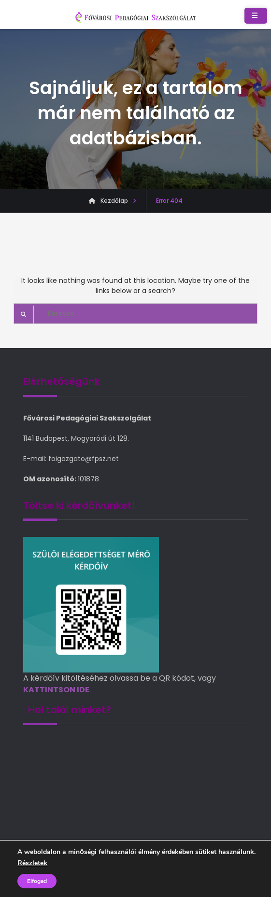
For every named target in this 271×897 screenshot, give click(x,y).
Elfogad (37, 881)
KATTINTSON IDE (56, 689)
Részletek (32, 863)
